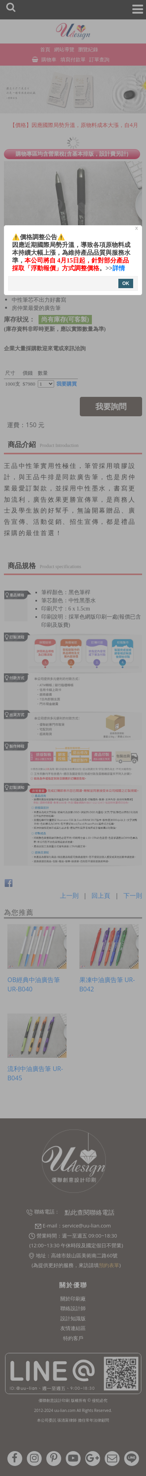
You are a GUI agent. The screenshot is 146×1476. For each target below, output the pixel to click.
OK (125, 283)
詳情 (119, 268)
